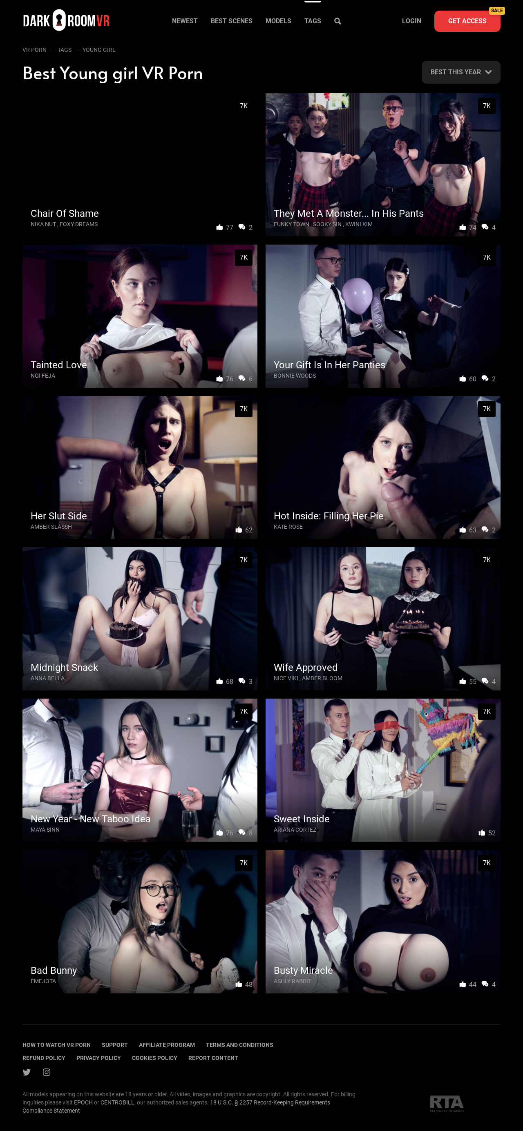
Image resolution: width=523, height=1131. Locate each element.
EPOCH (83, 1102)
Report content (213, 1058)
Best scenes (232, 21)
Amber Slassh (51, 526)
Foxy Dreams (79, 224)
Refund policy (43, 1058)
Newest (185, 21)
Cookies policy (154, 1058)
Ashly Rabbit (292, 981)
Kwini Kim (359, 224)
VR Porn (34, 50)
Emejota (43, 981)
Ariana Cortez (295, 829)
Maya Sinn (45, 829)
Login (411, 21)
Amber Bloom (322, 678)
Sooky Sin (327, 224)
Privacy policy (98, 1058)
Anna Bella (48, 678)
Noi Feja (43, 375)
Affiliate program (167, 1045)
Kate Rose (288, 526)
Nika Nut (43, 224)
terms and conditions (239, 1045)
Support (115, 1045)
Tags (312, 21)
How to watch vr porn (56, 1045)
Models (278, 21)
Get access (474, 18)
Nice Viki (286, 678)
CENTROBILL (117, 1102)
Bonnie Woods (295, 375)
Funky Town (291, 224)
